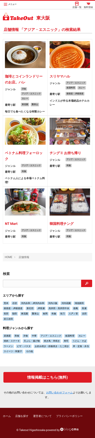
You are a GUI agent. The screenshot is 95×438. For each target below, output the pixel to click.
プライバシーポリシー (69, 416)
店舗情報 (24, 257)
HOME (8, 257)
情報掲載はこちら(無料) (47, 377)
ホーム (7, 416)
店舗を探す (21, 416)
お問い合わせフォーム (59, 392)
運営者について (42, 416)
